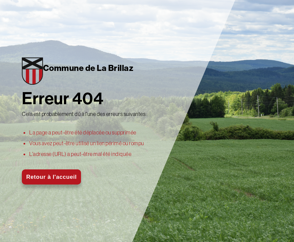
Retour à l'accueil (51, 177)
